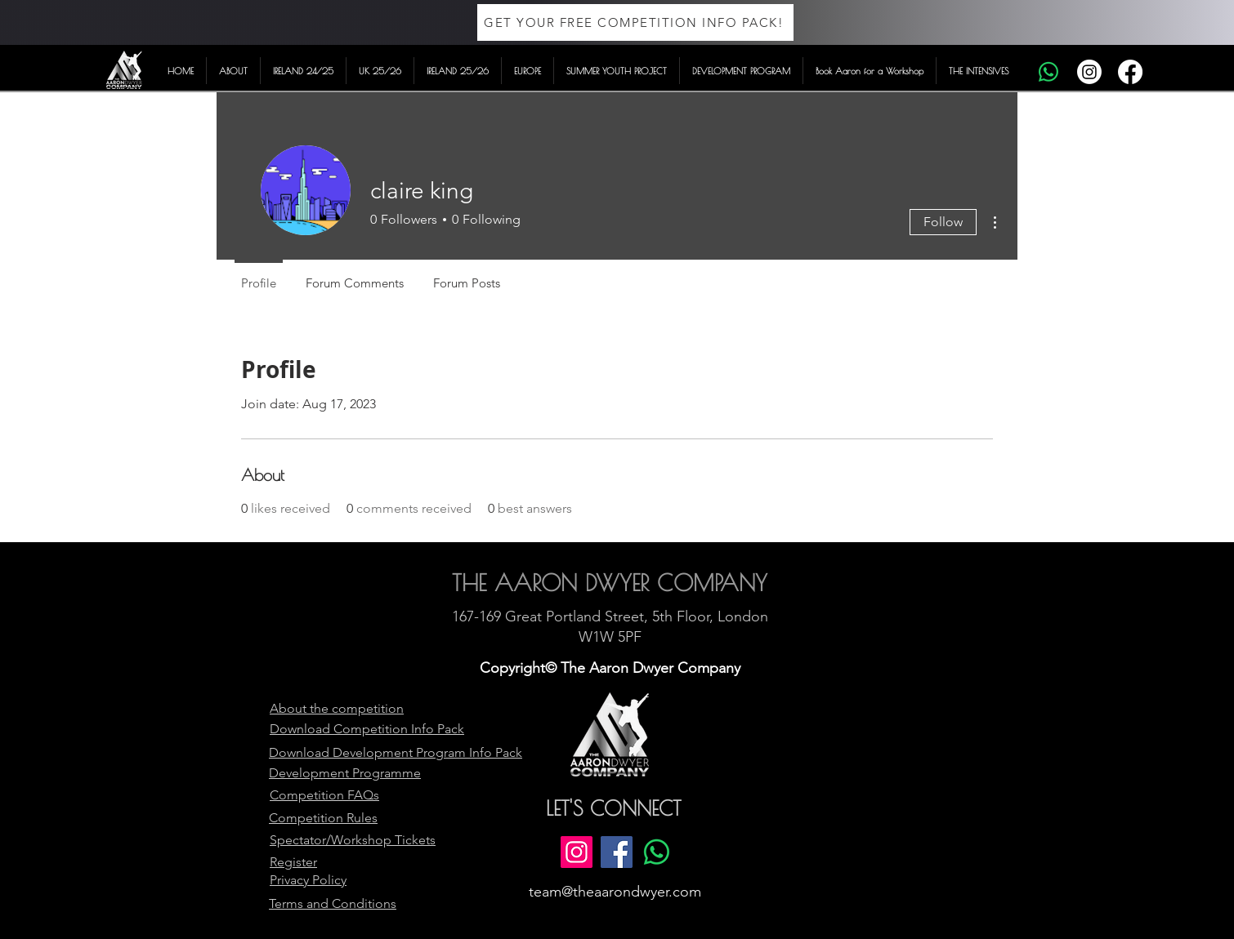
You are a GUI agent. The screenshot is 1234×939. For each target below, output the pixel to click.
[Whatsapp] (1048, 72)
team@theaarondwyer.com (615, 892)
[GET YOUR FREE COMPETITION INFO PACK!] (635, 22)
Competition (372, 729)
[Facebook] (1130, 72)
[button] (233, 70)
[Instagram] (1089, 72)
